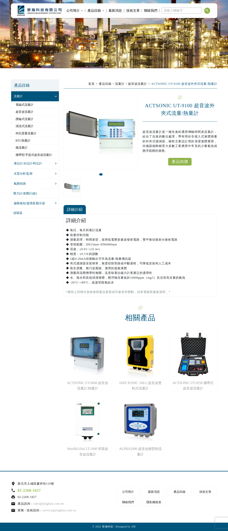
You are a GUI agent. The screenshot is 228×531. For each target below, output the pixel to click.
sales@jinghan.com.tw (48, 503)
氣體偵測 (20, 183)
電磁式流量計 (24, 104)
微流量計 (22, 147)
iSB (133, 526)
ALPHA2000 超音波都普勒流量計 (140, 451)
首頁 (91, 83)
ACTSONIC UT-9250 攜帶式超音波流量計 (193, 385)
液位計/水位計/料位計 (28, 163)
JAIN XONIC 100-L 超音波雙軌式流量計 (140, 385)
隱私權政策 (153, 502)
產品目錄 (94, 10)
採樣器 (17, 212)
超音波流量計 (24, 111)
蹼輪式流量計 (24, 119)
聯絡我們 (150, 10)
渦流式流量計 (24, 126)
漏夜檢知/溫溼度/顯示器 (29, 203)
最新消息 (115, 10)
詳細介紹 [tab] (75, 209)
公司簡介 (73, 10)
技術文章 (133, 10)
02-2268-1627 (29, 490)
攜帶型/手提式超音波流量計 (34, 154)
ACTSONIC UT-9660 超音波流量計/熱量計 (87, 385)
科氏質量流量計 (26, 133)
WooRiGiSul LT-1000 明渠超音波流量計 (87, 451)
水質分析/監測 (23, 173)
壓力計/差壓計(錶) (25, 193)
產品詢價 (180, 162)
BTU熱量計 (23, 140)
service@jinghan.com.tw (59, 510)
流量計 (18, 96)
